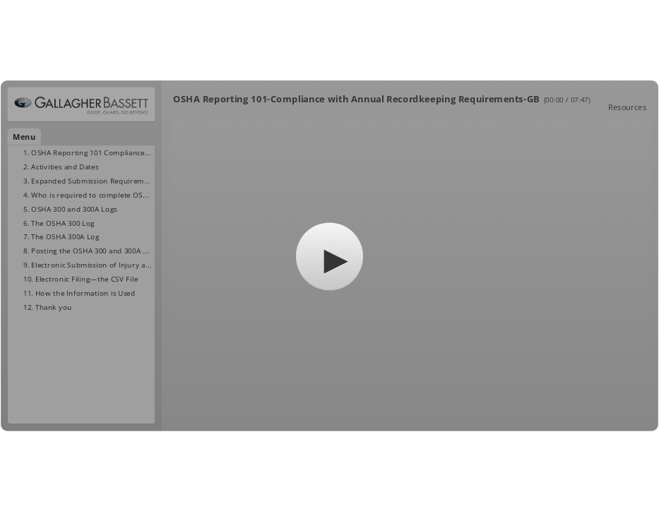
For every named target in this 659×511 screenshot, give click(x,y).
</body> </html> (329, 255)
